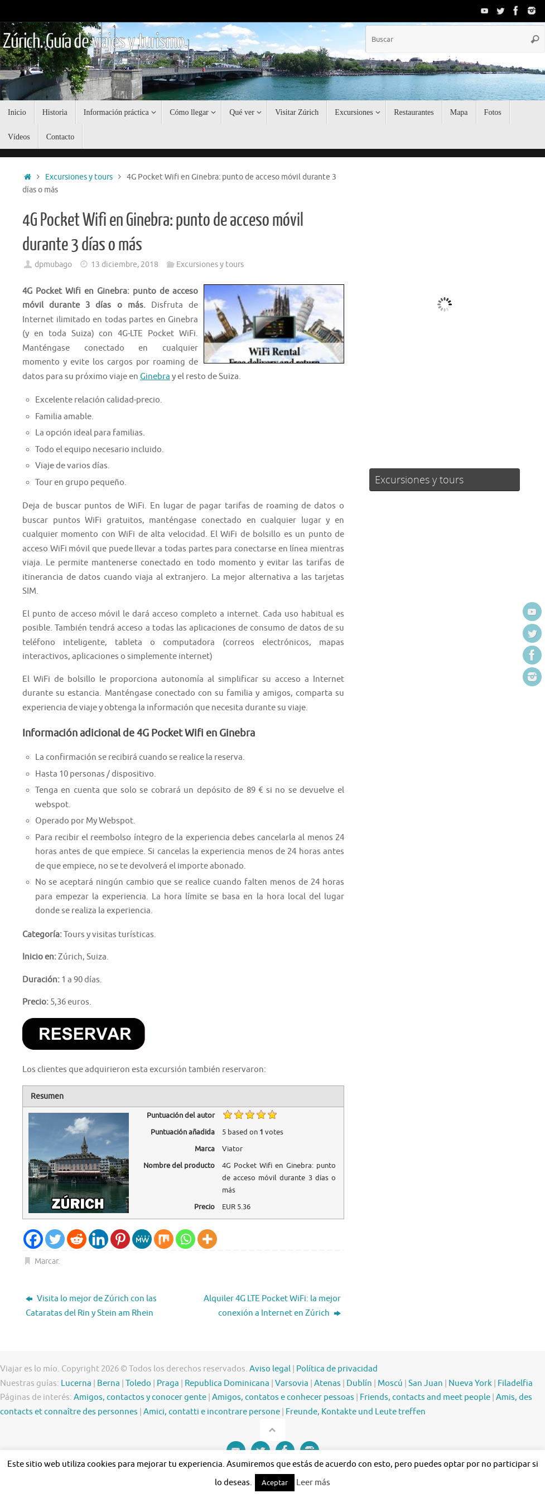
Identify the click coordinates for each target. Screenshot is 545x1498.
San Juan (425, 1383)
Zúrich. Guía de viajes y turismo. (95, 42)
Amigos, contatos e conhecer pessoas (283, 1397)
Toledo (138, 1383)
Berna (108, 1383)
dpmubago (53, 264)
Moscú (390, 1383)
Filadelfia (515, 1383)
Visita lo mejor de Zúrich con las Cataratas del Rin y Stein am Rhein (91, 1305)
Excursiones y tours (79, 177)
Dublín (359, 1383)
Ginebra (155, 376)
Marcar (46, 1261)
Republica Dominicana (227, 1383)
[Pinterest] (120, 1239)
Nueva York (470, 1383)
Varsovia (291, 1383)
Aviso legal (270, 1369)
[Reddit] (76, 1239)
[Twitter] (55, 1239)
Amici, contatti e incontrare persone (211, 1412)
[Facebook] (33, 1239)
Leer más (313, 1482)
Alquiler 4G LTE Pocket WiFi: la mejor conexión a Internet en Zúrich (272, 1305)
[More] (207, 1239)
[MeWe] (142, 1239)
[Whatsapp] (185, 1239)
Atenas (327, 1383)
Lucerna (76, 1383)
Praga (168, 1383)
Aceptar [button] (275, 1482)
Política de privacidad (337, 1369)
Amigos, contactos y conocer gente (140, 1397)
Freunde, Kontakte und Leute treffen (356, 1412)
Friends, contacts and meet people (425, 1397)
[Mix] (163, 1239)
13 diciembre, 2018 (124, 264)
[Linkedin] (98, 1239)
